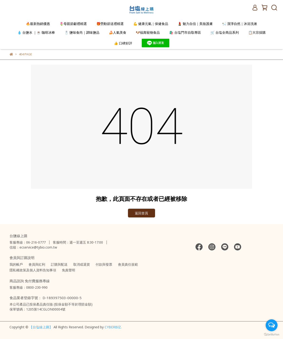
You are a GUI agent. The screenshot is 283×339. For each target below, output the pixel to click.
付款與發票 (104, 264)
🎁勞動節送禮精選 (110, 23)
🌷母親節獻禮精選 (73, 23)
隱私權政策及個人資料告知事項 (33, 270)
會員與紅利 (37, 264)
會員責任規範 (128, 264)
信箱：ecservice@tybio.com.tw (33, 247)
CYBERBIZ (113, 327)
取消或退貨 (81, 264)
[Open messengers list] (272, 325)
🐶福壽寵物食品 (148, 32)
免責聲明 (68, 270)
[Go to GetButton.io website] (271, 334)
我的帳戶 (16, 264)
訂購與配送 (59, 264)
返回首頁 (141, 213)
